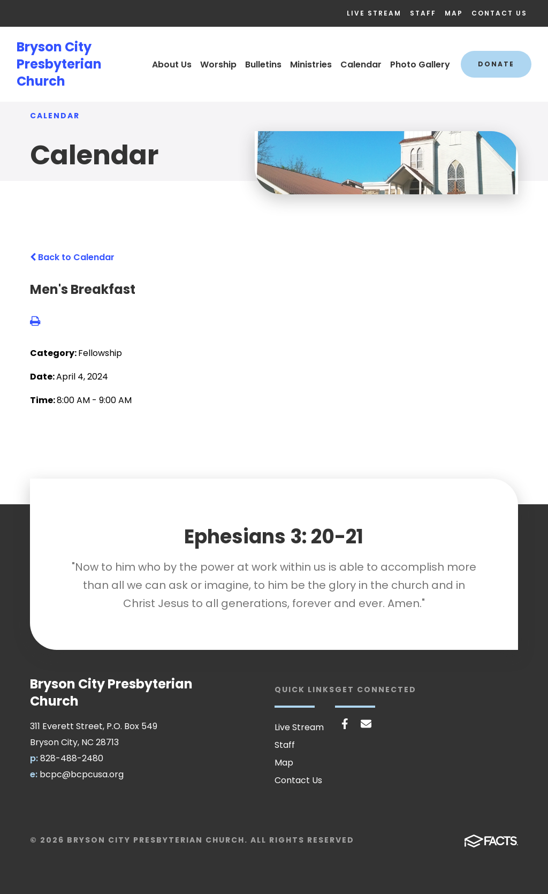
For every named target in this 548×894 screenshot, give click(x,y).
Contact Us (499, 13)
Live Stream (374, 13)
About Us (172, 64)
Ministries (311, 64)
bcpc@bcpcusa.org (82, 774)
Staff (423, 13)
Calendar (361, 64)
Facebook (344, 723)
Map (454, 13)
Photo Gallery (420, 64)
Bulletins (263, 64)
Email (366, 723)
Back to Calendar (72, 257)
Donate (496, 64)
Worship (218, 64)
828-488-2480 (71, 758)
